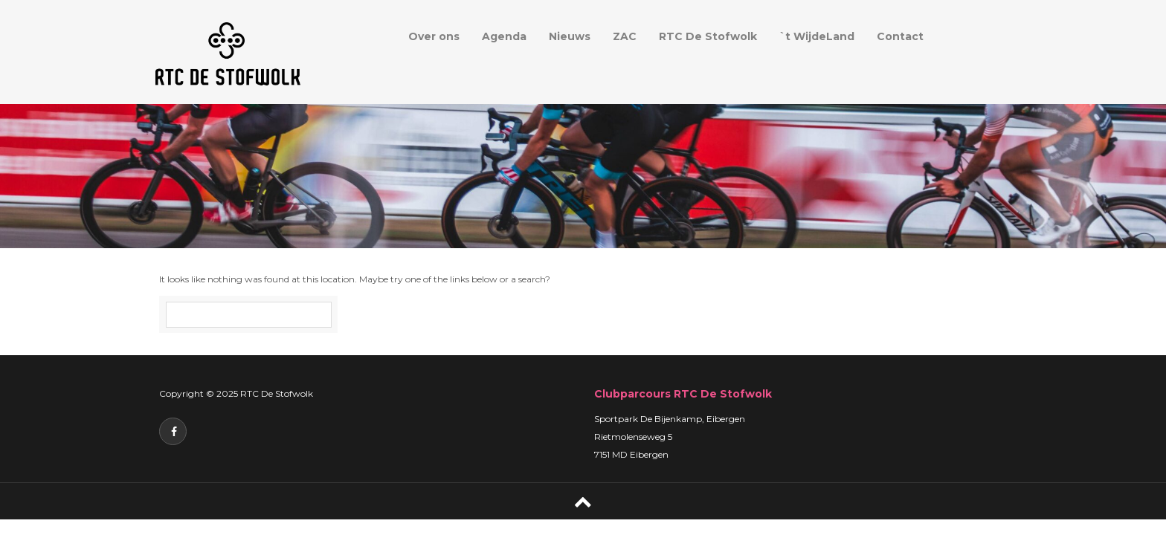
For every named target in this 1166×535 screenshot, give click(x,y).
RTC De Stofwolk (708, 36)
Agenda (504, 36)
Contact (900, 36)
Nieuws (569, 36)
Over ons (434, 36)
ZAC (625, 36)
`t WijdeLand (816, 36)
